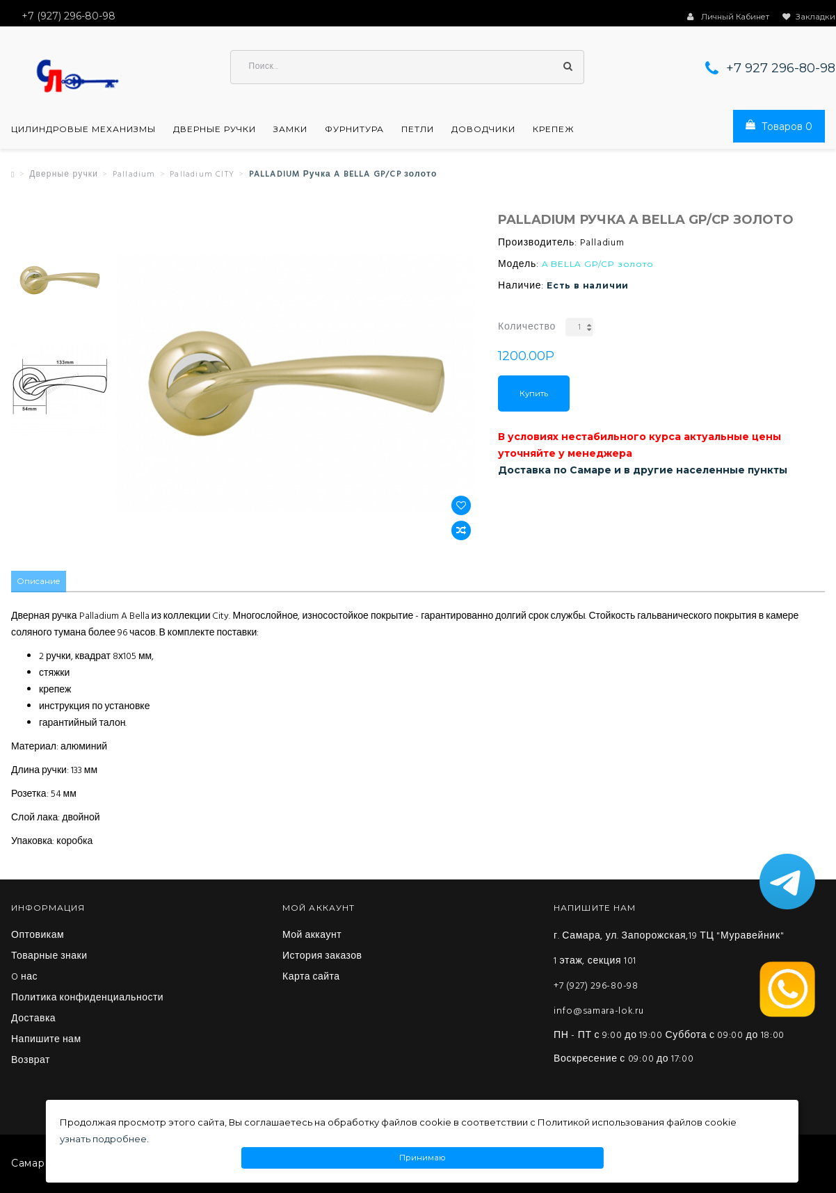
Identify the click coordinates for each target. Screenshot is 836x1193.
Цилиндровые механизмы (83, 131)
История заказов (322, 957)
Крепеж (553, 131)
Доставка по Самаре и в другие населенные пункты (642, 471)
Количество (527, 328)
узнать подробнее (103, 1138)
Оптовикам (37, 936)
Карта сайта (311, 978)
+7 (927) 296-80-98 (596, 987)
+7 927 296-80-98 (780, 69)
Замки (290, 131)
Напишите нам (46, 1040)
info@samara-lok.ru (599, 1012)
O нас (24, 978)
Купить (534, 395)
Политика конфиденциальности (87, 999)
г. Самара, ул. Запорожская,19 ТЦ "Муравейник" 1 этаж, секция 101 (669, 949)
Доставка (33, 1019)
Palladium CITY (202, 176)
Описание (39, 582)
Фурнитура (354, 131)
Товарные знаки (49, 957)
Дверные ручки (214, 131)
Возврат (30, 1061)
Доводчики (483, 131)
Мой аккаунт (311, 936)
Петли (417, 131)
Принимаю (422, 1158)
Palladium (134, 176)
